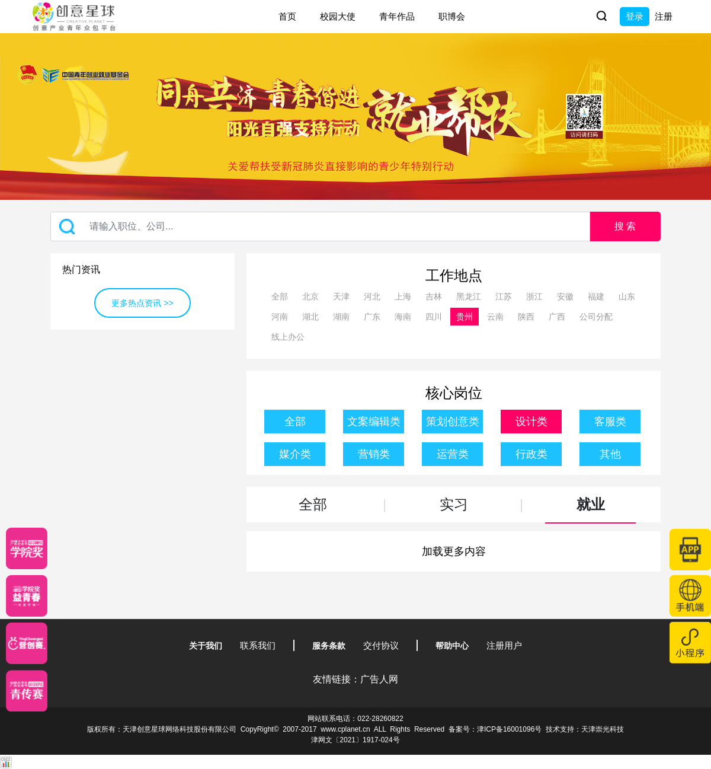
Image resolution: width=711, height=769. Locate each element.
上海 (403, 296)
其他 (610, 454)
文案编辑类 (374, 421)
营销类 (374, 454)
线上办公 (288, 337)
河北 (372, 296)
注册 (663, 16)
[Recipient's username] (320, 226)
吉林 (433, 296)
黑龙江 (468, 296)
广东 (372, 316)
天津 (341, 296)
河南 (279, 316)
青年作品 (397, 16)
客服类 (610, 421)
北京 (310, 296)
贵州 (464, 316)
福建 (596, 296)
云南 (495, 316)
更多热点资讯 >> (142, 303)
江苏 (503, 296)
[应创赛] (26, 643)
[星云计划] (26, 548)
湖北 (310, 316)
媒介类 (295, 454)
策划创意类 (452, 421)
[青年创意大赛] (26, 596)
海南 (403, 316)
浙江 (534, 296)
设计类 (531, 421)
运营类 (453, 454)
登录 (634, 16)
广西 (557, 316)
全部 (279, 296)
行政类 (531, 454)
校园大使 (338, 16)
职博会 (451, 16)
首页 (287, 16)
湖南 (341, 316)
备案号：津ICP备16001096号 (495, 729)
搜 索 (625, 226)
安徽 (565, 296)
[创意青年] (26, 690)
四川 (433, 316)
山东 (627, 296)
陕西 (526, 316)
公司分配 (596, 316)
